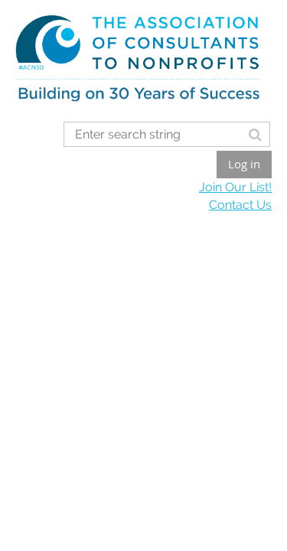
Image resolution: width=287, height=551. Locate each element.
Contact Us (240, 204)
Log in (244, 163)
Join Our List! (235, 187)
